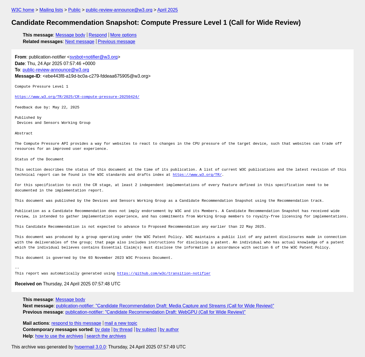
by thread (123, 329)
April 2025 (167, 9)
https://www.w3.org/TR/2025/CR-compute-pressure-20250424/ (77, 97)
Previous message (116, 41)
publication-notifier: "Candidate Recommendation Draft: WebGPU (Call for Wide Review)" (155, 312)
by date (102, 329)
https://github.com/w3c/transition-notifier (164, 273)
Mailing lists (51, 9)
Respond (98, 35)
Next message (79, 41)
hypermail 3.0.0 (90, 346)
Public (74, 9)
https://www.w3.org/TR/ (197, 175)
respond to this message (76, 323)
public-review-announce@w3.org (119, 9)
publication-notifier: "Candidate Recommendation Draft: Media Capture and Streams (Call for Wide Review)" (165, 305)
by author (169, 329)
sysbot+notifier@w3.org (94, 57)
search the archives (106, 336)
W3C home (22, 9)
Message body (70, 35)
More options (123, 35)
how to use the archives (59, 336)
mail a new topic (121, 323)
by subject (146, 329)
